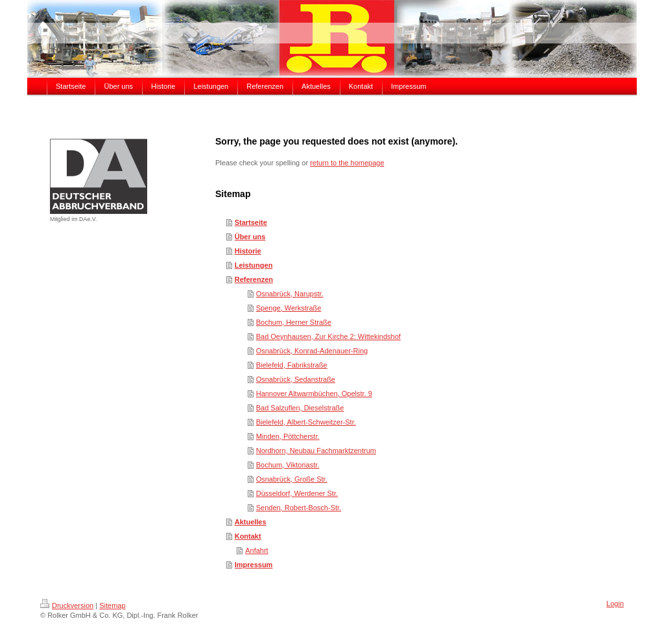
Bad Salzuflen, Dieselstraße (300, 408)
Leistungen (254, 265)
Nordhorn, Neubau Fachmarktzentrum (316, 450)
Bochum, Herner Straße (293, 322)
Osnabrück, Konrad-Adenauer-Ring (312, 351)
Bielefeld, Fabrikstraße (291, 365)
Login (615, 603)
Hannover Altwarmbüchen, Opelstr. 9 (314, 393)
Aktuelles (251, 522)
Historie (248, 251)
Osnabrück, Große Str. (291, 479)
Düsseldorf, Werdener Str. (297, 493)
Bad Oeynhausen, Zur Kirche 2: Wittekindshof (328, 336)
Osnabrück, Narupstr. (290, 294)
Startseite (251, 222)
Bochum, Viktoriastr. (288, 465)
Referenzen (254, 279)
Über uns (250, 237)
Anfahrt (256, 550)
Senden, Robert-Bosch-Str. (298, 507)
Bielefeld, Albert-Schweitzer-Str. (306, 422)
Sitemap (112, 605)
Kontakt (248, 536)
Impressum (254, 565)
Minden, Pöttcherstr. (288, 436)
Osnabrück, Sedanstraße (295, 379)
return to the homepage (347, 163)
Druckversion (66, 605)
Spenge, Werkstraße (289, 308)
